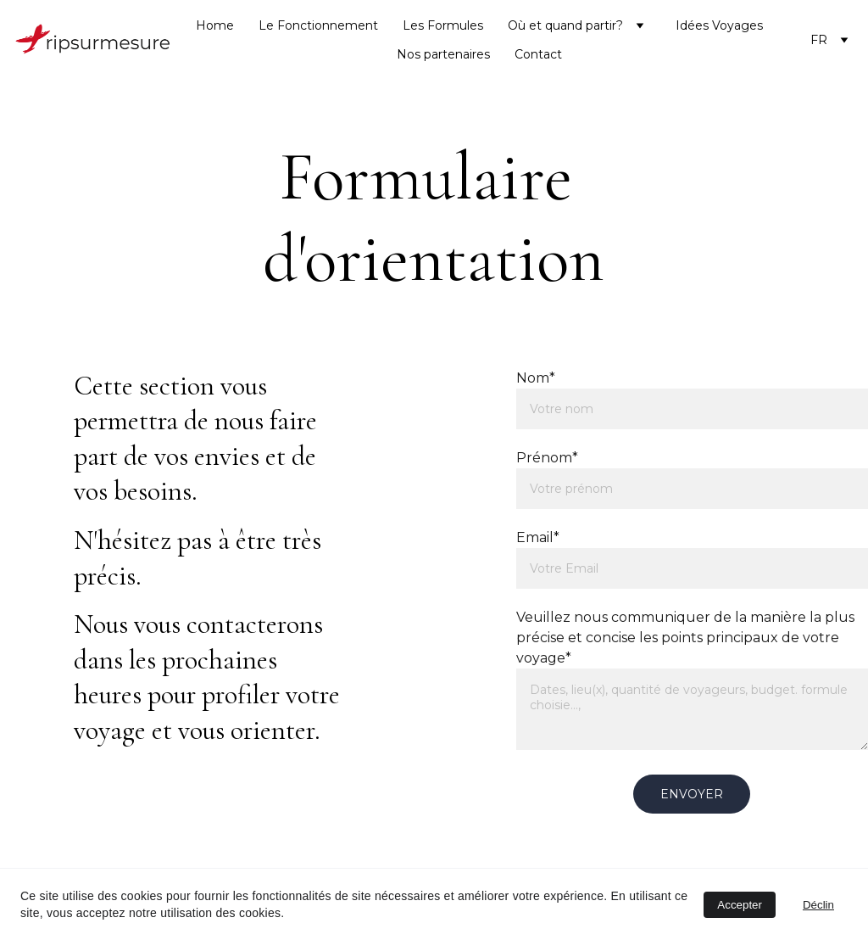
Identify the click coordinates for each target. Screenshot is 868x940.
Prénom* (547, 458)
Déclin (818, 904)
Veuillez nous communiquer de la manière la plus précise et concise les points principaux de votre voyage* (685, 637)
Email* (537, 537)
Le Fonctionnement (318, 25)
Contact (538, 54)
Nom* (535, 378)
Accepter (739, 904)
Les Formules (443, 25)
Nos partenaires (443, 54)
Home (215, 25)
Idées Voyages (719, 25)
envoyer (691, 794)
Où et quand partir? (565, 25)
